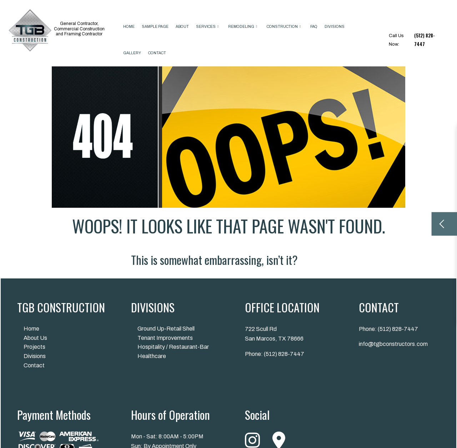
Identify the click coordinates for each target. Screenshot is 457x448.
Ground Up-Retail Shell (166, 329)
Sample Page (155, 27)
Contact (157, 53)
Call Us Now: (415, 40)
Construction (282, 27)
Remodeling (241, 27)
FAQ (313, 27)
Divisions (335, 27)
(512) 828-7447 (284, 354)
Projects (34, 347)
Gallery (132, 53)
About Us (35, 338)
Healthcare (151, 356)
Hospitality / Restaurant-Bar (173, 347)
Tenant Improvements (165, 338)
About (182, 27)
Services (206, 27)
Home (129, 27)
